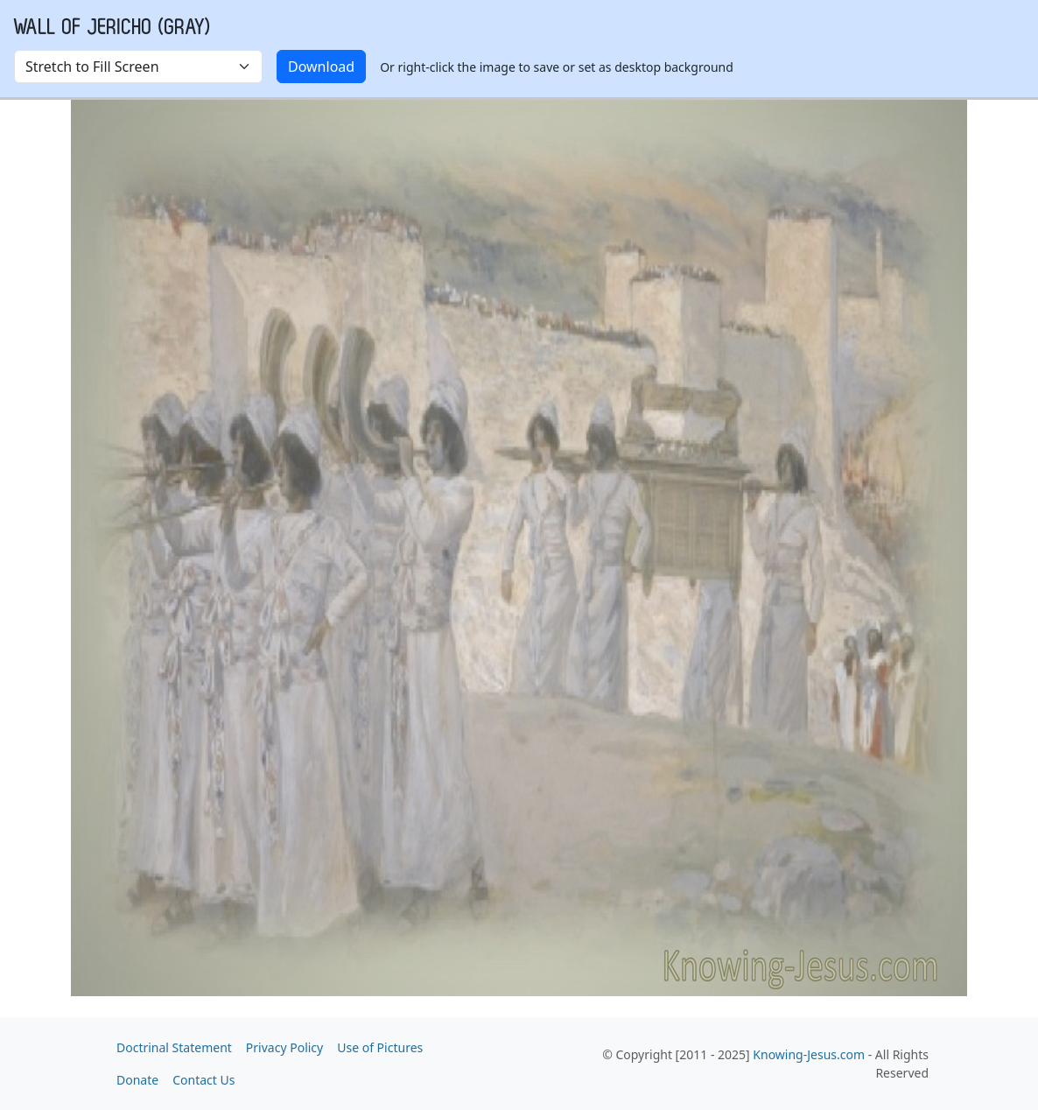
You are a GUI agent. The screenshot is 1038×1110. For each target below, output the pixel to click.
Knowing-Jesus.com (809, 1054)
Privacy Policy (284, 1047)
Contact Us (203, 1079)
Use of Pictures (380, 1047)
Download (321, 66)
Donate (137, 1079)
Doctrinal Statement (174, 1047)
